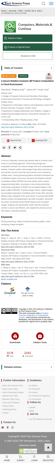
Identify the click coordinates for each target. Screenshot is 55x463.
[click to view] (27, 296)
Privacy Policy (7, 406)
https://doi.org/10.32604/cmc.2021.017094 (17, 127)
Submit (21, 458)
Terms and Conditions (11, 403)
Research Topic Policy (11, 399)
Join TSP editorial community (40, 419)
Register (48, 458)
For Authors (33, 392)
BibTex (3, 279)
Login (34, 458)
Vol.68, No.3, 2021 (33, 11)
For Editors (33, 386)
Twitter (31, 411)
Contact (5, 413)
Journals (12, 11)
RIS (15, 279)
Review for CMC (28, 56)
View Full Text (14, 140)
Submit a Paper (13, 38)
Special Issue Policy (10, 396)
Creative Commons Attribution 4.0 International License (34, 315)
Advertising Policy (9, 409)
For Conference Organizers (39, 396)
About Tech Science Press (12, 386)
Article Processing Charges (13, 392)
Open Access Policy (10, 389)
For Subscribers (35, 399)
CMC (20, 11)
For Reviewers (34, 389)
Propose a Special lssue (17, 47)
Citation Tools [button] (40, 338)
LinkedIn (32, 407)
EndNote (10, 279)
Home (4, 11)
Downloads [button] (15, 338)
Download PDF (39, 140)
